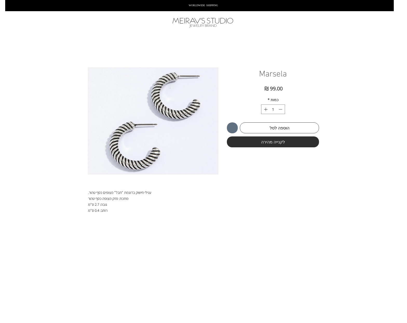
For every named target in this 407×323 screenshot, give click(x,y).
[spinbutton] (273, 109)
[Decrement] (281, 109)
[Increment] (265, 109)
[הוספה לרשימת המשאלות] (232, 127)
